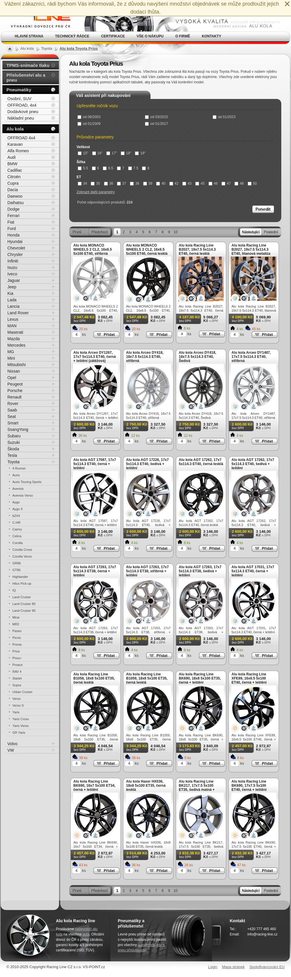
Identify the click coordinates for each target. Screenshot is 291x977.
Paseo (17, 631)
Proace (17, 665)
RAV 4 (17, 671)
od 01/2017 (156, 124)
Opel (11, 377)
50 (252, 183)
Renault (14, 397)
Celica (17, 536)
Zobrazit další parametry (96, 192)
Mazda (13, 338)
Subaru (14, 436)
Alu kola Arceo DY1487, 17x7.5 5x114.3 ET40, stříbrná (251, 357)
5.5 (83, 168)
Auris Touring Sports (27, 482)
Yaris (15, 712)
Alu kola (15, 128)
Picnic (16, 637)
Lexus (12, 319)
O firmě (182, 36)
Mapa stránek (233, 967)
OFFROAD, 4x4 (22, 105)
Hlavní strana (29, 36)
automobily (146, 945)
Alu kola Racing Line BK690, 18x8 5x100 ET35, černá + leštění (200, 678)
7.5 (133, 168)
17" (111, 153)
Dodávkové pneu (22, 111)
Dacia (12, 189)
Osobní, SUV (19, 98)
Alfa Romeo (18, 150)
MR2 (15, 624)
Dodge (13, 209)
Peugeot (15, 384)
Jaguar (13, 280)
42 (173, 183)
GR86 (16, 563)
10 (175, 232)
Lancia (13, 306)
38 (134, 183)
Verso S (18, 705)
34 (82, 183)
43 (186, 183)
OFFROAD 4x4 (21, 137)
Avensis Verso (22, 495)
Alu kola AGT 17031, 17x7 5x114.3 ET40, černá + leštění (253, 571)
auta (85, 934)
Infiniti (12, 261)
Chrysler (15, 254)
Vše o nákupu (150, 36)
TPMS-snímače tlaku (27, 65)
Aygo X (17, 509)
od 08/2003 (88, 117)
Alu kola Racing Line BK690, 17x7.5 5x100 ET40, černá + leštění (249, 785)
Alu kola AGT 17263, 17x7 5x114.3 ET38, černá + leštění (94, 571)
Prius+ (17, 658)
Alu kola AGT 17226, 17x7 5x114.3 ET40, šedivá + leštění (147, 464)
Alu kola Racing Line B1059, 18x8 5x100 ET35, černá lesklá (147, 678)
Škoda (13, 449)
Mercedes (16, 345)
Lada (11, 299)
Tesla (12, 455)
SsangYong (17, 429)
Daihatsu (15, 202)
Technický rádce (72, 36)
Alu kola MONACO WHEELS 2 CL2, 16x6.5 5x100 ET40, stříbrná (92, 249)
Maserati (15, 332)
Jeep (11, 287)
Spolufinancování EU (267, 967)
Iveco (12, 274)
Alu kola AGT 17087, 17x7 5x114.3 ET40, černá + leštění (94, 464)
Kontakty (211, 36)
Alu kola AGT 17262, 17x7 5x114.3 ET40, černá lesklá (201, 462)
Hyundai (14, 241)
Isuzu (12, 267)
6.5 (108, 168)
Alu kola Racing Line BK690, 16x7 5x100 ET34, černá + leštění (94, 785)
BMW (12, 163)
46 (213, 183)
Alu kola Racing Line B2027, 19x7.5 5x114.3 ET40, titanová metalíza (251, 249)
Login (212, 967)
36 (108, 183)
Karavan (15, 144)
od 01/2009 (88, 124)
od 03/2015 (156, 117)
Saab (12, 410)
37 (121, 183)
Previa (17, 644)
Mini (11, 358)
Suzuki (13, 442)
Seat (11, 416)
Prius (16, 651)
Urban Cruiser (22, 692)
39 (147, 183)
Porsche (14, 390)
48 (239, 183)
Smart (12, 423)
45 (199, 183)
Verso (16, 698)
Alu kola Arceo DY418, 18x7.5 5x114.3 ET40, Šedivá (197, 357)
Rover (12, 403)
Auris (16, 475)
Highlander (20, 576)
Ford (11, 228)
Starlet (17, 678)
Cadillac (14, 170)
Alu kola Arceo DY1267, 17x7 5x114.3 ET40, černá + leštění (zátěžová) (94, 357)
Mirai (15, 617)
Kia (10, 293)
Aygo (16, 502)
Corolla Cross (22, 549)
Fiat (10, 222)
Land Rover (18, 312)
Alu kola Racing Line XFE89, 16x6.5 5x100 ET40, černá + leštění (249, 678)
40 (160, 183)
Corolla (17, 543)
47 (226, 183)
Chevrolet (16, 248)
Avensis (18, 488)
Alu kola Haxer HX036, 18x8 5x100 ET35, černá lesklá (146, 785)
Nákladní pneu (20, 118)
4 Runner (19, 468)
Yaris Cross (20, 719)
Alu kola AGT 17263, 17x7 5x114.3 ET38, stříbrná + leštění (147, 571)
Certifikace (113, 36)
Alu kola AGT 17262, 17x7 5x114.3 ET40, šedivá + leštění (253, 464)
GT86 (16, 570)
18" (126, 153)
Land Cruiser (21, 597)
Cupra (13, 183)
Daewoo (14, 196)
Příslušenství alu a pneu (25, 77)
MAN (11, 325)
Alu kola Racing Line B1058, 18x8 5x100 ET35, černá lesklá (94, 678)
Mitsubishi (16, 364)
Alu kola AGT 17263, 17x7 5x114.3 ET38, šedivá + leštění (200, 571)
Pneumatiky (18, 89)
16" (97, 153)
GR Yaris (18, 732)
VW (10, 750)
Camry (17, 529)
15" (83, 153)
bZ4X (16, 516)
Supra (16, 685)
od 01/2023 (224, 117)
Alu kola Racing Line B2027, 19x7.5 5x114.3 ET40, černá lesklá (197, 249)
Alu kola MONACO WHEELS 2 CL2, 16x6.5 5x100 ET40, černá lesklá (147, 249)
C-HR (16, 522)
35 (95, 183)
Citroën (14, 176)
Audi (11, 157)
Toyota (13, 461)
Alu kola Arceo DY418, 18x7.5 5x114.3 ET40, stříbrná (144, 357)
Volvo (12, 743)
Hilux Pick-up (21, 583)
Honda (13, 235)
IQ (14, 590)
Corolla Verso (22, 556)
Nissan (13, 371)
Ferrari (13, 215)
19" (140, 153)
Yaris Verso (20, 726)
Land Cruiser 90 (23, 610)
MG (10, 351)
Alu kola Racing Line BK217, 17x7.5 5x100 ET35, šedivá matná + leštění (197, 787)
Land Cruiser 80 (23, 604)
